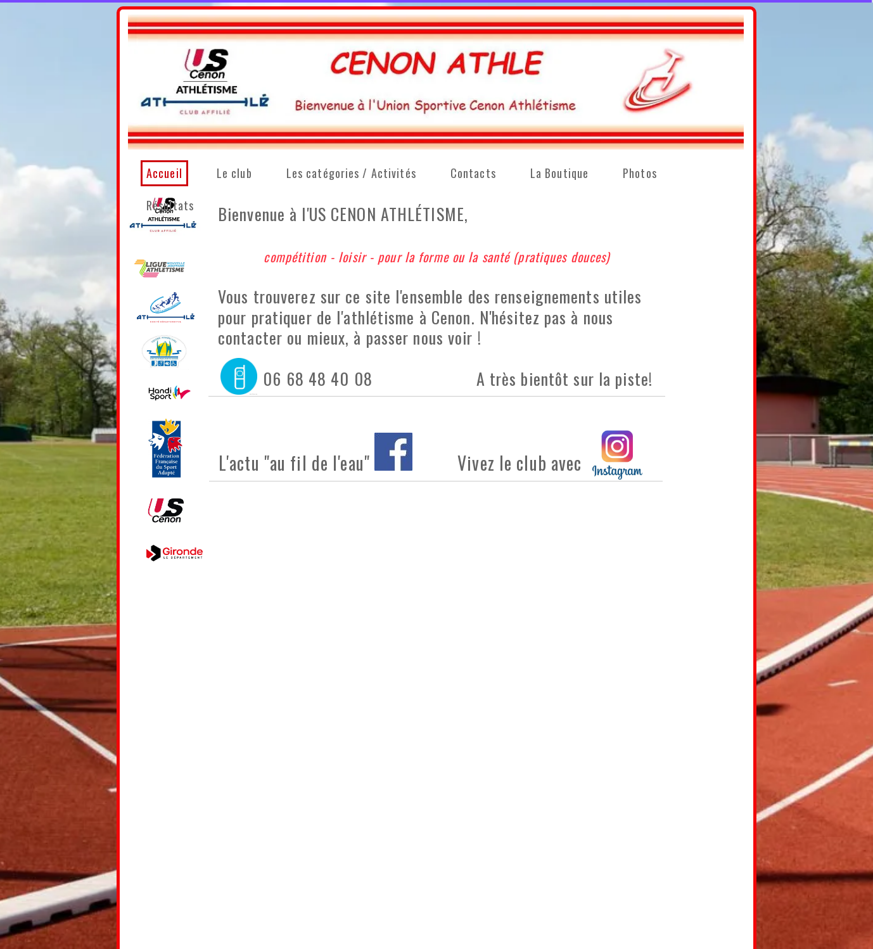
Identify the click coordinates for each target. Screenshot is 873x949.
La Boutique (559, 173)
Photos (640, 173)
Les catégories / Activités (351, 173)
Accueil (164, 173)
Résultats (170, 205)
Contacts (473, 173)
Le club (234, 173)
